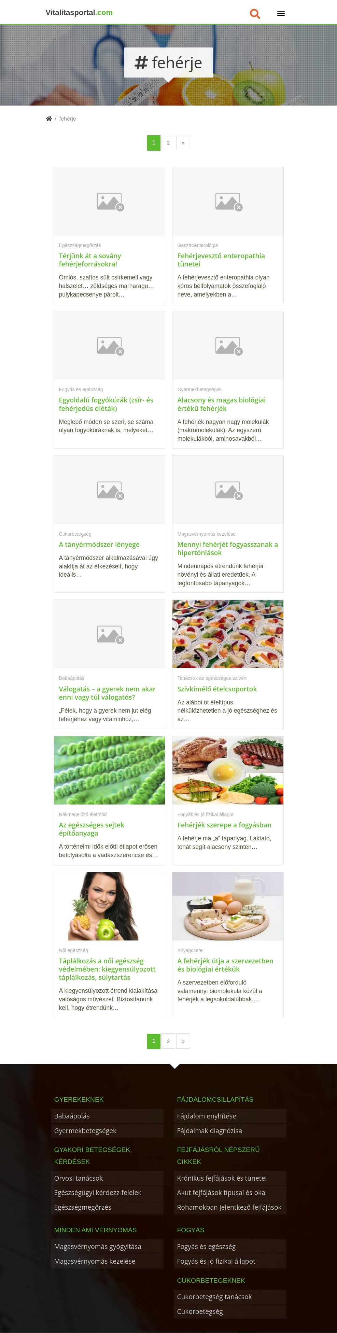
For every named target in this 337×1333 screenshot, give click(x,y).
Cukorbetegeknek (211, 1280)
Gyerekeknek (79, 1099)
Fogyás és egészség (206, 1246)
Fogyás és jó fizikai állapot (216, 1261)
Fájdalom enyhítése (206, 1116)
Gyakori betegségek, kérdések (93, 1155)
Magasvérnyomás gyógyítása (98, 1246)
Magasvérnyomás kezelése (95, 1261)
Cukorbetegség (200, 1311)
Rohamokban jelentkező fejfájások (229, 1207)
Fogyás (191, 1230)
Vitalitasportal (79, 12)
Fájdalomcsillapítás (215, 1099)
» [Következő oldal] (183, 143)
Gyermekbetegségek (85, 1130)
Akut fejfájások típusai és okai (222, 1192)
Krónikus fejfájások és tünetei (222, 1178)
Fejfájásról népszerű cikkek (218, 1155)
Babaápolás (72, 1116)
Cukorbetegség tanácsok (214, 1296)
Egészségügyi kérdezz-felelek (98, 1192)
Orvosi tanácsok (78, 1178)
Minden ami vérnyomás (95, 1230)
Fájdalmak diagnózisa (209, 1130)
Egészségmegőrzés (83, 1207)
